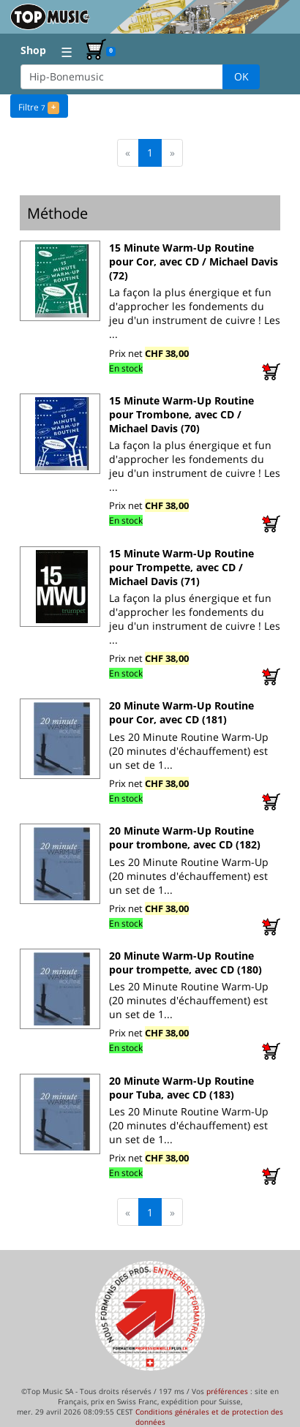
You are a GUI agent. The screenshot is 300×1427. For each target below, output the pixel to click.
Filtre (38, 106)
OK (241, 76)
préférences (227, 1391)
